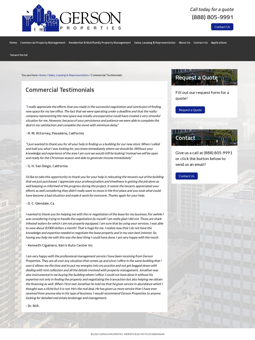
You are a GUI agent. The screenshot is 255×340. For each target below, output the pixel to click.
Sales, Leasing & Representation (154, 42)
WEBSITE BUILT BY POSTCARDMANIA (144, 334)
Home (13, 42)
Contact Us (201, 42)
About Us (184, 42)
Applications (219, 42)
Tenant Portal (19, 55)
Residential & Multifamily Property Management (100, 42)
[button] (222, 26)
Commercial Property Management (42, 42)
